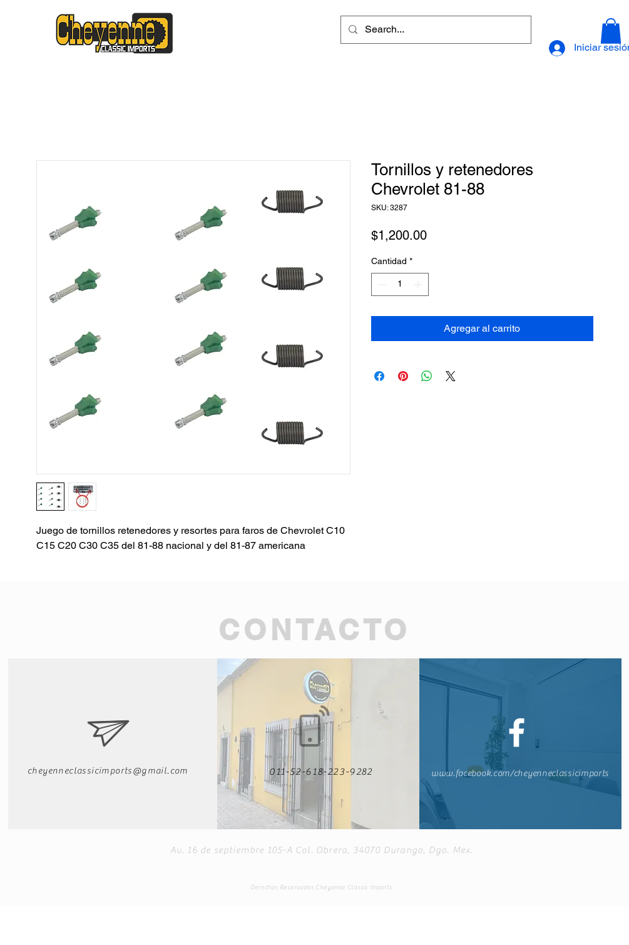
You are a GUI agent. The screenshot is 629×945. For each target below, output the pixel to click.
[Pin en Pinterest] (403, 376)
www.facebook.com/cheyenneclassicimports (520, 774)
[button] (610, 31)
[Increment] (419, 284)
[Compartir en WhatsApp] (426, 376)
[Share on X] (450, 376)
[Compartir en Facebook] (379, 376)
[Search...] (434, 29)
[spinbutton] (400, 284)
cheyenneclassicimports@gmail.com (108, 771)
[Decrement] (381, 284)
